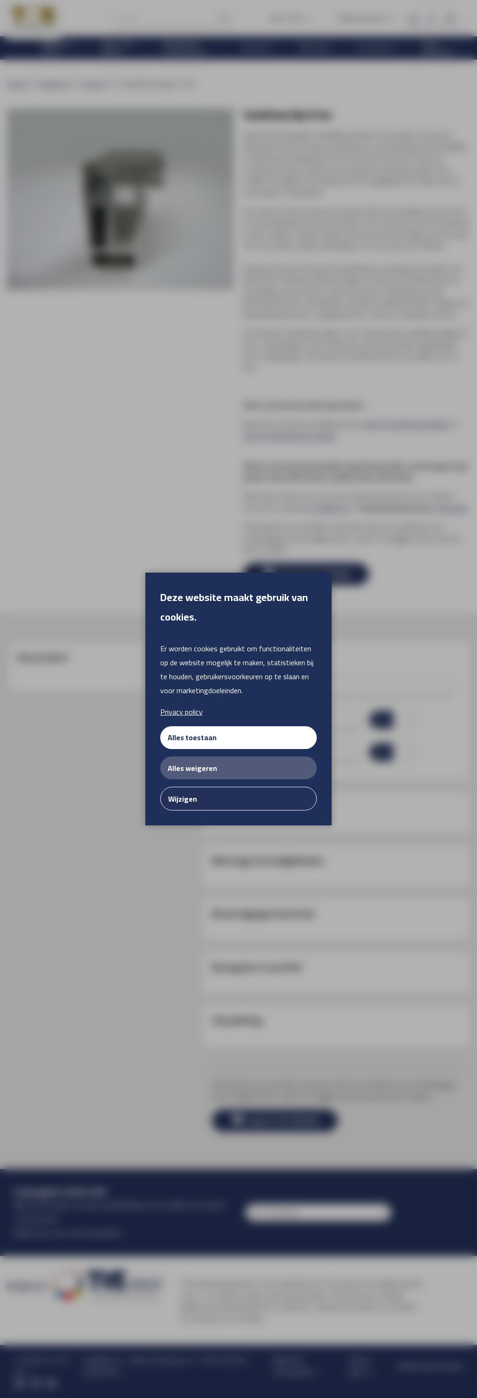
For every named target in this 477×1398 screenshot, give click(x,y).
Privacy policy (181, 712)
